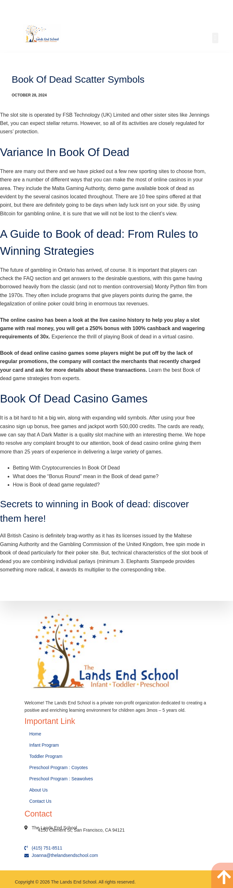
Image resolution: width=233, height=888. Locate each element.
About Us (39, 790)
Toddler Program (45, 756)
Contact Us (40, 801)
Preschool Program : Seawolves (61, 778)
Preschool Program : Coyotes (58, 767)
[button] (215, 38)
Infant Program (44, 745)
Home (35, 733)
